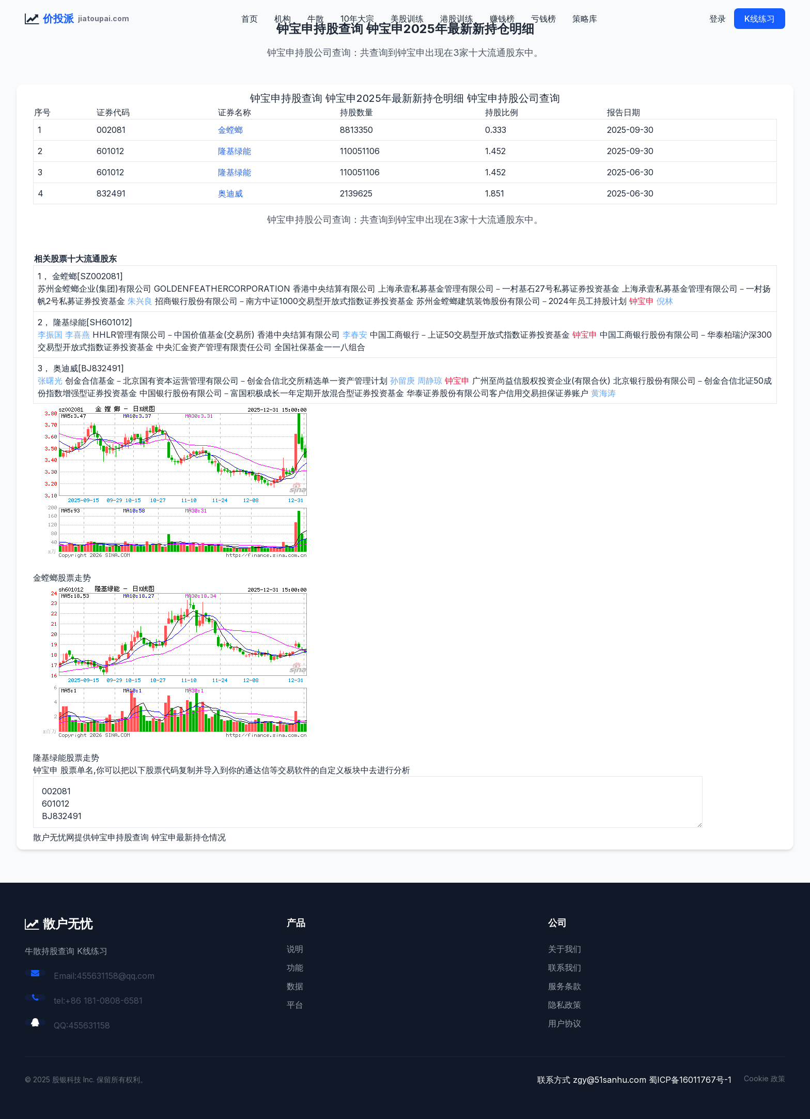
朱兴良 (140, 301)
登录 (717, 18)
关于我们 (564, 949)
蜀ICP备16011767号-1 (690, 1080)
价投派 (58, 18)
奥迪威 (230, 193)
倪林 (665, 301)
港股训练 (456, 18)
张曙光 (50, 380)
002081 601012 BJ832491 (368, 802)
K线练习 (759, 18)
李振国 (50, 334)
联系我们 (564, 967)
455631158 (89, 1025)
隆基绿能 (234, 151)
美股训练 (407, 18)
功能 (295, 967)
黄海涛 (603, 393)
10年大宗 (357, 18)
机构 (282, 18)
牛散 (315, 18)
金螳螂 (230, 130)
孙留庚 (402, 380)
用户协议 (564, 1023)
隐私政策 (564, 1005)
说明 (295, 949)
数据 (295, 986)
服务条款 (564, 986)
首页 (249, 18)
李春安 (354, 334)
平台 (295, 1005)
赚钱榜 (502, 18)
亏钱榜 (543, 18)
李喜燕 (77, 334)
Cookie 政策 (764, 1078)
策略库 (584, 18)
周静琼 (429, 380)
